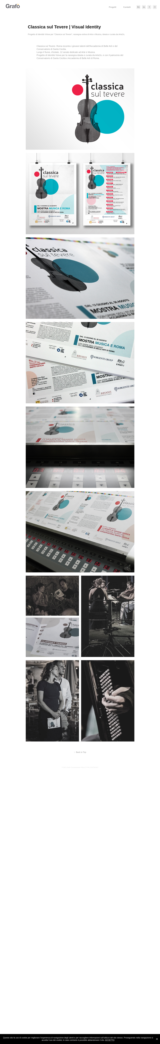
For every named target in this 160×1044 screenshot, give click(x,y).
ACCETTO (109, 1040)
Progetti (112, 7)
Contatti (127, 7)
